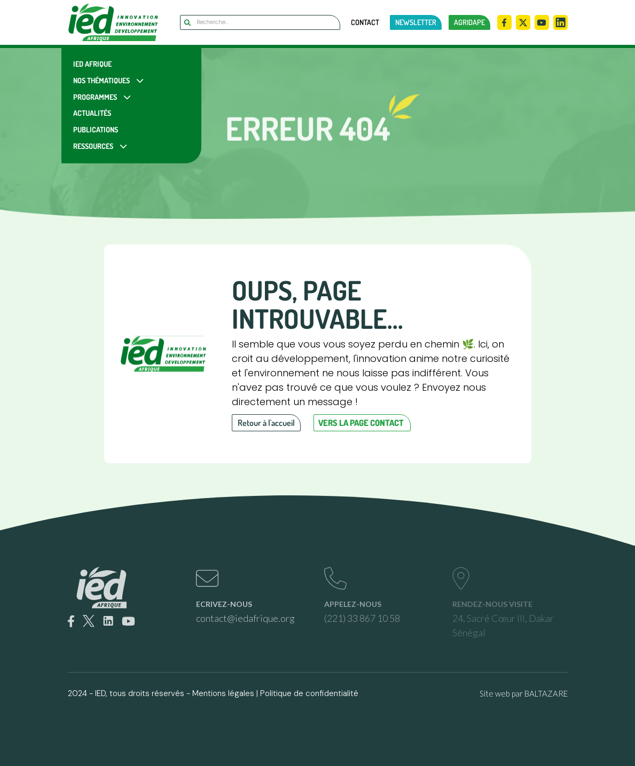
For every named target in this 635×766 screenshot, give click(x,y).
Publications (95, 129)
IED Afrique (92, 63)
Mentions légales (223, 693)
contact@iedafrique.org (245, 618)
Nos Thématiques (101, 80)
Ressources (93, 146)
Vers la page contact (361, 422)
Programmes (95, 96)
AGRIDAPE (469, 22)
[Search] (260, 22)
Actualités (92, 112)
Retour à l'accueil (266, 422)
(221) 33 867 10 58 (362, 618)
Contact (365, 22)
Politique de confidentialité (309, 693)
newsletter (415, 22)
